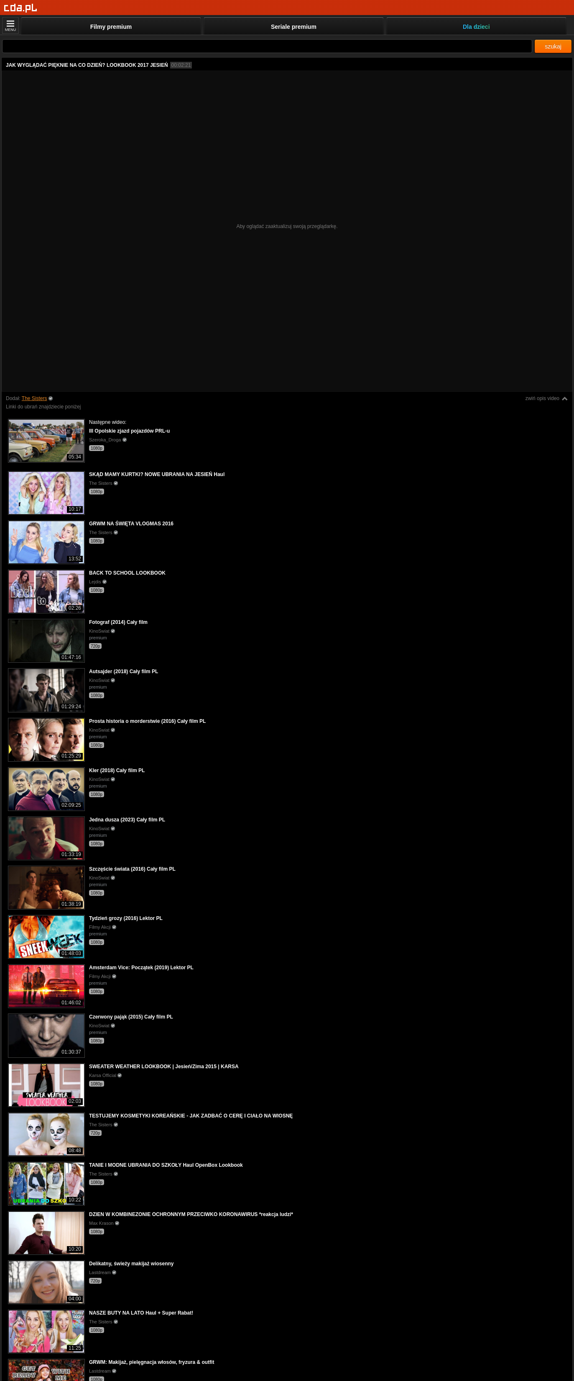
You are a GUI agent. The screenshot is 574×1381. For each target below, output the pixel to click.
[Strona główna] (20, 8)
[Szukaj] (267, 46)
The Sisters (34, 398)
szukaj (553, 46)
